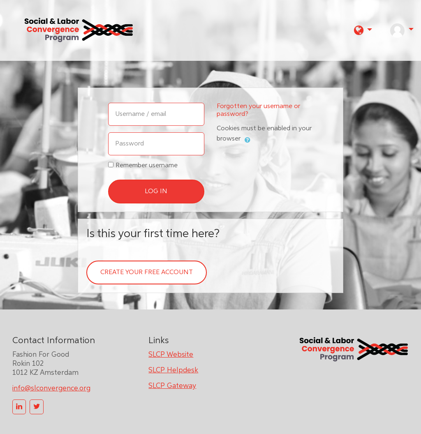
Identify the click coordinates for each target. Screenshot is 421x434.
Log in (156, 191)
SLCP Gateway (172, 386)
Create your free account (146, 272)
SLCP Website (170, 354)
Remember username (147, 165)
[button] (363, 30)
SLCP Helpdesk (173, 370)
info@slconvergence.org (51, 388)
